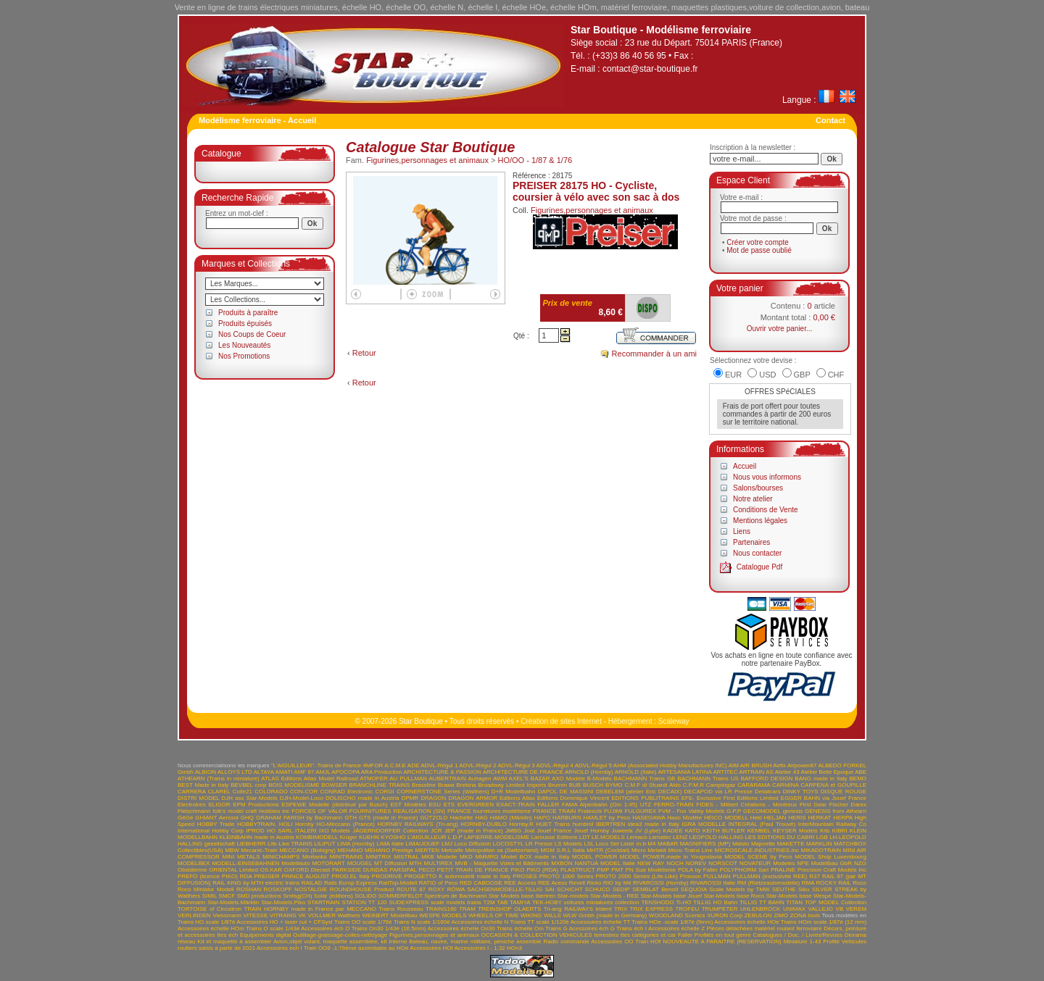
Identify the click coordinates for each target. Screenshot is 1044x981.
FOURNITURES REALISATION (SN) (397, 811)
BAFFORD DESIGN (767, 778)
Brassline (424, 785)
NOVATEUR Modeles (767, 863)
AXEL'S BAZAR (529, 778)
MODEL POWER (594, 856)
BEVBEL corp (248, 785)
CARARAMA (753, 785)
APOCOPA (345, 772)
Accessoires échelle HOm (211, 928)
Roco (859, 883)
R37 (814, 876)
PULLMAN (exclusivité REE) (770, 876)
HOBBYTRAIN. (256, 824)
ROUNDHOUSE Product (362, 889)
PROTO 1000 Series (566, 876)
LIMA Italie (390, 843)
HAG (481, 817)
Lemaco (636, 837)
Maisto (741, 843)
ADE (413, 765)
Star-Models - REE (614, 896)
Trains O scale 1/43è (272, 928)
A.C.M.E (395, 765)
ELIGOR (219, 804)
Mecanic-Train (259, 850)
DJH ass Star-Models (250, 798)
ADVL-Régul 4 (554, 765)
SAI (550, 889)
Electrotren (192, 804)
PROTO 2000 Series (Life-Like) (636, 876)
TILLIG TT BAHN (762, 902)
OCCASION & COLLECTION (519, 935)
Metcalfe (452, 850)
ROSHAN (248, 889)
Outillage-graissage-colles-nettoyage (340, 935)
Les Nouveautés (244, 345)
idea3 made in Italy (653, 824)
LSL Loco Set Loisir (609, 843)
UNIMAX (794, 909)
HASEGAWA (648, 817)
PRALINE (783, 870)
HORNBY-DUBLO (483, 824)
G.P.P (733, 811)
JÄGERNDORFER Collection (390, 830)
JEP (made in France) (473, 830)
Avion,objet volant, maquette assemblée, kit (330, 941)
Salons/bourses (758, 488)
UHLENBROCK (760, 909)
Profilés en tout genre (723, 935)
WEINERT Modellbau (389, 915)
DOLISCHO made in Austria (362, 798)
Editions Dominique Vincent (573, 798)
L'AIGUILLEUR (427, 837)
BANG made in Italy (821, 778)
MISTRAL (406, 856)
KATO (692, 830)
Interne (398, 941)
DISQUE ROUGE (843, 791)
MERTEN (427, 850)
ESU (434, 804)
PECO (426, 870)
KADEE (672, 830)
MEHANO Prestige (389, 850)
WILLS (552, 915)
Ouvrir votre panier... (780, 329)
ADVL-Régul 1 (438, 765)
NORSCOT (722, 863)
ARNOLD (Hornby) (589, 772)
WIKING (531, 915)
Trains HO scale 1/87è (206, 922)
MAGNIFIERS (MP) (705, 843)
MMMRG (486, 856)
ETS (449, 804)
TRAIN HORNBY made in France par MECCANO (310, 909)
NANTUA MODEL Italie (605, 863)
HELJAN (775, 817)
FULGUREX (641, 811)
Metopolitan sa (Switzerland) (502, 850)
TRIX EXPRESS (651, 909)
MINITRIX (378, 856)
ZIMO (781, 915)
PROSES (524, 876)
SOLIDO (365, 896)
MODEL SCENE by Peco (758, 856)
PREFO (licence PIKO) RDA (215, 876)
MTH (415, 863)
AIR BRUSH (756, 765)
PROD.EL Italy (350, 876)
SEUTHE (783, 889)
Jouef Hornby (592, 830)
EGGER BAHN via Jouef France (823, 798)
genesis (793, 811)
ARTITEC (725, 772)
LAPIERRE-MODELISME (496, 837)
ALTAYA (264, 772)
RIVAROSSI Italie (712, 883)
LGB (822, 837)
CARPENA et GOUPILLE (833, 785)
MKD (466, 856)
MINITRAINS (345, 856)
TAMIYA (520, 902)
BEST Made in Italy (203, 785)
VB (840, 909)
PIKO (517, 870)
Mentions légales (760, 521)
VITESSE (255, 915)
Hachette (461, 817)
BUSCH (593, 785)
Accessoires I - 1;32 (480, 948)
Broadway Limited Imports (512, 785)
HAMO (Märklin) (511, 817)
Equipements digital (265, 935)
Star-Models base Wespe (799, 896)
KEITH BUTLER (724, 830)
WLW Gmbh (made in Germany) (605, 915)
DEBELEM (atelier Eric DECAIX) (639, 791)
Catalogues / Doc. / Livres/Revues (797, 935)
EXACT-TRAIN (516, 804)
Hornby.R (522, 824)
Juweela (621, 830)
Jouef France (553, 830)
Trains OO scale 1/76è (363, 922)
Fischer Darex (847, 804)
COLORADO (271, 791)
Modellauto (295, 863)
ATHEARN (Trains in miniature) (219, 778)
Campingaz (720, 785)
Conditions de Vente (765, 510)
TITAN (795, 902)
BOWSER (334, 785)
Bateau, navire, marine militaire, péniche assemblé (475, 941)
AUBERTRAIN (447, 778)
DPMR (410, 798)
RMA (808, 883)
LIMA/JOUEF (422, 843)
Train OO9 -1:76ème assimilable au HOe (356, 948)
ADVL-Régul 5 (593, 765)
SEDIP (621, 889)
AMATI (284, 772)
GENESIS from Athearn (835, 811)
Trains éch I (631, 928)
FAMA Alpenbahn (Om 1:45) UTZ (606, 804)
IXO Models (334, 830)
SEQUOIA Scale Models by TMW (725, 889)
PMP (603, 870)
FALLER (548, 804)
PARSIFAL (402, 870)
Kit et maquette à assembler (234, 941)
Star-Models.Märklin (233, 902)
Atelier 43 (787, 772)
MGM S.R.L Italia (562, 850)
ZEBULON (758, 915)
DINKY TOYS (801, 791)
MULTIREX (438, 863)
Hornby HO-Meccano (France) (335, 824)
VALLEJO (821, 909)
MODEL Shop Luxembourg (830, 856)
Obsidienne (192, 870)
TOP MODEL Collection (835, 902)
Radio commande (566, 941)
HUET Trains (553, 824)
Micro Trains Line (690, 850)
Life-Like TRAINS (290, 843)
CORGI (385, 791)
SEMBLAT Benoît (655, 889)
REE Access (520, 883)
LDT (584, 837)
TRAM (467, 909)
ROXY (436, 889)
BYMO (614, 785)
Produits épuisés (245, 323)
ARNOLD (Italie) (636, 772)
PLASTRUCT (577, 870)
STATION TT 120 (363, 902)
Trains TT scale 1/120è (539, 922)
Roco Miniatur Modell (206, 889)
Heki (756, 817)
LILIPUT (324, 843)
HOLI (286, 824)
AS (770, 772)
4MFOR (372, 765)
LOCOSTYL (508, 843)
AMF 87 (304, 772)
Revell (577, 883)
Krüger (348, 837)
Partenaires (751, 542)
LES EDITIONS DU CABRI (780, 837)
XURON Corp (724, 915)
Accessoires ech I (279, 948)
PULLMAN (717, 876)
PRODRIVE (387, 876)
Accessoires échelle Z (676, 928)
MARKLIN (819, 843)
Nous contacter (757, 553)
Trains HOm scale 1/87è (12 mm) (823, 922)
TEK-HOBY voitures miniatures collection (585, 902)
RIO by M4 (617, 883)
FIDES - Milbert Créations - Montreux (746, 804)
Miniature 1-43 (802, 941)
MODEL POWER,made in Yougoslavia (671, 856)
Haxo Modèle (684, 817)
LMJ (447, 843)
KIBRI (840, 830)
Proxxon (690, 876)
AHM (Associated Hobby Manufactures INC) (670, 765)
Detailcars (768, 791)
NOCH (675, 863)
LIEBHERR (250, 843)
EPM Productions (255, 804)
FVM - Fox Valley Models (691, 811)
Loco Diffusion (473, 843)
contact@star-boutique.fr (650, 69)
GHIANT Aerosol (217, 817)
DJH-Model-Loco (301, 798)
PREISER (266, 876)
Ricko (594, 883)
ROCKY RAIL (833, 883)
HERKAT (820, 817)
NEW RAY (650, 863)
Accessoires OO (612, 941)
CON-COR (304, 791)
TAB (502, 902)
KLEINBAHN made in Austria (256, 837)
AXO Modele (568, 778)
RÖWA (456, 889)
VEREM (856, 909)
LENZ (680, 837)
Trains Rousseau (400, 909)
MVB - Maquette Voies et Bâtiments (502, 863)
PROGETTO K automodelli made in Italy (458, 876)
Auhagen (479, 778)
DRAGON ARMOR (472, 798)
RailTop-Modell (397, 883)
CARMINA (785, 785)
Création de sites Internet (561, 721)
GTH (350, 817)
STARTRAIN (323, 902)
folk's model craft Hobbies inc (250, 811)
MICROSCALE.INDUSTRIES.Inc (756, 850)
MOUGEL (359, 863)
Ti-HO (683, 902)
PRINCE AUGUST (305, 876)
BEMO (858, 778)
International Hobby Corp (211, 830)
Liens (741, 531)
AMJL (322, 772)
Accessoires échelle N (479, 922)
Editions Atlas (517, 798)
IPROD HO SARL (269, 830)
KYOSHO (393, 837)
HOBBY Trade (216, 824)
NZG (860, 863)
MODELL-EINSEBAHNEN (245, 863)
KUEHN (369, 837)
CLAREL (219, 791)
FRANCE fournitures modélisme (489, 811)
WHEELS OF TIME (493, 915)
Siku (804, 889)
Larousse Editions (554, 837)
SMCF (227, 896)
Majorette (763, 843)
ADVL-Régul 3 (515, 765)
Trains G (556, 928)
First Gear (813, 804)
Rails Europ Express (350, 883)
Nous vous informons (767, 477)
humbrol (583, 824)
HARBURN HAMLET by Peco (591, 817)
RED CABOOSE (481, 883)
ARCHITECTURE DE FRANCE (523, 772)
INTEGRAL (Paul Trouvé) (762, 824)
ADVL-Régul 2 (477, 765)
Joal (529, 830)
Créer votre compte (757, 242)
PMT (617, 870)
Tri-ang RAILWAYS (568, 909)
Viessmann (226, 915)
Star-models (573, 896)
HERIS (796, 817)
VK (302, 915)
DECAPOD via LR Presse (718, 791)
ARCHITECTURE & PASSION (442, 772)
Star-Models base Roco (734, 896)
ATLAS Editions (281, 778)
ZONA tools (805, 915)
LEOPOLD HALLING (716, 837)
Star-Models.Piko (283, 902)
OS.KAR (271, 870)
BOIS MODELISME (293, 785)
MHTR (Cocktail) (608, 850)
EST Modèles (408, 804)
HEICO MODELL (726, 817)
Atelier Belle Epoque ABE (834, 772)
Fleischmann (194, 811)
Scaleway (673, 721)
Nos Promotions (244, 356)
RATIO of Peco (438, 883)
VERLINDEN (194, 915)
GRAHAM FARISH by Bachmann (299, 817)
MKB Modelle (439, 856)
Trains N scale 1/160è (422, 922)
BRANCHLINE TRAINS (379, 785)
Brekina (466, 785)
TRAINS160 (441, 909)
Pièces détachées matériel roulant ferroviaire (764, 928)
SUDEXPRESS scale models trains (435, 902)
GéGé (185, 817)
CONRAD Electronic (346, 791)
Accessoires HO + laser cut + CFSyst (284, 922)
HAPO (542, 817)
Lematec (660, 837)
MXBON (561, 863)
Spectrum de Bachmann (455, 896)
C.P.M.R (693, 785)
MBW (232, 850)
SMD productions (259, 896)
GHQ (247, 817)
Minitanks (314, 856)
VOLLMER (322, 915)
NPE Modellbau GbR (824, 863)
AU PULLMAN (408, 778)
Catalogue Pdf (759, 567)
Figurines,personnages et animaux (427, 160)
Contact (830, 120)
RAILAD (312, 883)
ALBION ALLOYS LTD (223, 772)
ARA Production (381, 772)
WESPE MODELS (442, 915)
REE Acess (552, 883)
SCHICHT (569, 889)
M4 (651, 843)
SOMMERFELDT (400, 896)
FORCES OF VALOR (319, 811)
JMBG (513, 830)
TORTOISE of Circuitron (209, 909)
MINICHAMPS (280, 856)
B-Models (599, 778)
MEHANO (349, 850)
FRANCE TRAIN (554, 811)
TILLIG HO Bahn (715, 902)
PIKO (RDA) (542, 870)
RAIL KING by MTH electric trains (255, 883)
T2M (489, 902)
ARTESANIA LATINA (684, 772)
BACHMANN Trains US (707, 778)
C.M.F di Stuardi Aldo (652, 785)
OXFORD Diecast (307, 870)
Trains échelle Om (520, 928)
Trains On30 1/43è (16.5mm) (389, 928)
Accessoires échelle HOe (746, 922)
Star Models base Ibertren (522, 896)
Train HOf (647, 941)
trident (603, 909)
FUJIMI (613, 811)
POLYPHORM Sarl (744, 870)
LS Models (568, 843)
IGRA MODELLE (704, 824)
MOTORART (328, 863)
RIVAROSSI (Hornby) (661, 883)
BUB (575, 785)
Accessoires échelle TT (601, 922)
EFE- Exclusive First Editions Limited (730, 798)
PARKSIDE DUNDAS (359, 870)
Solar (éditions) (333, 896)
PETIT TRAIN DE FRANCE (473, 870)
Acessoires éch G (592, 928)
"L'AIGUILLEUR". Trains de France (316, 765)
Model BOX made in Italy (535, 856)
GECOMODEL (762, 811)
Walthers (349, 915)
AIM (734, 765)
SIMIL (210, 896)
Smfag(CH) (297, 896)
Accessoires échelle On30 (461, 928)
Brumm (557, 785)
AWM (500, 778)
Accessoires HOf (431, 948)
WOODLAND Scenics (677, 915)
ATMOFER (374, 778)
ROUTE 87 (411, 889)
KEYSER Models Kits (801, 830)
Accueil (744, 466)
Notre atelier (752, 499)
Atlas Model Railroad (331, 778)
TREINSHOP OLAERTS (509, 909)
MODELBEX (194, 863)
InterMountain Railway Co (832, 824)
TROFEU (687, 909)
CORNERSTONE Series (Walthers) (443, 791)
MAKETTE (791, 843)
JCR (436, 830)
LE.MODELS (608, 837)
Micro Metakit (648, 850)
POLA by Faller (698, 870)
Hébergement (630, 721)
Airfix (779, 765)
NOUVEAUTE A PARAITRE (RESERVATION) (722, 941)
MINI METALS (241, 856)
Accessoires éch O (325, 928)
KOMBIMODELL (317, 837)
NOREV (696, 863)
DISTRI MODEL (198, 798)
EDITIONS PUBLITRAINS (645, 798)
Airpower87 (801, 765)
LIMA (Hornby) (356, 843)
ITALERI (306, 830)
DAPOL (548, 791)
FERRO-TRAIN (674, 804)
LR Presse (539, 843)
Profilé (831, 941)
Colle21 (242, 791)
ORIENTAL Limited (233, 870)
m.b (641, 843)
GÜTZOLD (433, 817)
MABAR (668, 843)
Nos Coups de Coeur (252, 334)
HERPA (843, 817)
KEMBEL (759, 830)
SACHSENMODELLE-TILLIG (504, 889)
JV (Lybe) (647, 830)
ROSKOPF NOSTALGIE (296, 889)
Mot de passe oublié (759, 250)
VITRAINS (283, 915)
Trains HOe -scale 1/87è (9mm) (672, 922)
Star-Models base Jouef (671, 896)
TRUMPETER (720, 909)
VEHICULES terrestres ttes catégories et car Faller (625, 935)
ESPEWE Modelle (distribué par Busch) (334, 804)
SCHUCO (597, 889)
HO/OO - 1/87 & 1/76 (534, 160)
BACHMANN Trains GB (645, 778)
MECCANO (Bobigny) (307, 850)
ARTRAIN (751, 772)
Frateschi (590, 811)
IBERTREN (610, 824)
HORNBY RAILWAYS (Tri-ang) (418, 824)
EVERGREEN (475, 804)
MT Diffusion (390, 863)
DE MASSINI (577, 791)
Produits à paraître (248, 313)
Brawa (446, 785)
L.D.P (455, 837)
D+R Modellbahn (514, 791)
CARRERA (192, 791)
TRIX (620, 909)
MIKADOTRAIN (820, 850)
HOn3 (514, 948)
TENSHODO (657, 902)
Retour (364, 352)
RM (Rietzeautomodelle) (768, 883)
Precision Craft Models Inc (832, 870)
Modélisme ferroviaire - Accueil (257, 120)
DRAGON (433, 798)
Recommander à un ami (654, 353)
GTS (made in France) (388, 817)
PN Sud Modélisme (651, 870)
